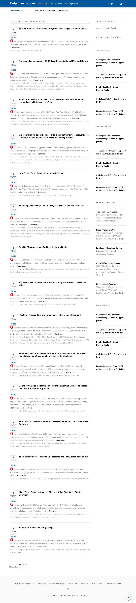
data (27, 443)
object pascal (60, 269)
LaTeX (18, 160)
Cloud (53, 337)
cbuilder (47, 337)
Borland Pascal (31, 121)
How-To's (44, 195)
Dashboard (42, 4)
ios (40, 340)
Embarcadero (14, 231)
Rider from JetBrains (59, 86)
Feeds (83, 4)
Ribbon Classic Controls (106, 230)
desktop (82, 337)
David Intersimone (20, 218)
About (47, 83)
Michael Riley (18, 41)
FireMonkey (24, 231)
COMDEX (63, 337)
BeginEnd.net (73, 583)
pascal (26, 86)
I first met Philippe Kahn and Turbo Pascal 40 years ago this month (50, 315)
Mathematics (33, 160)
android (23, 195)
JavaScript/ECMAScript (69, 121)
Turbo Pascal (35, 51)
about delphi (24, 269)
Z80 (51, 517)
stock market (14, 446)
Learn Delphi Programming (24, 583)
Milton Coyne (18, 434)
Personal (32, 86)
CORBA (58, 228)
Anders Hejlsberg (31, 228)
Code (28, 195)
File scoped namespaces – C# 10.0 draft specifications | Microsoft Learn (53, 61)
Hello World (24, 340)
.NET (23, 83)
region (49, 86)
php (61, 234)
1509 (27, 83)
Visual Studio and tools (33, 89)
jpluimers (17, 74)
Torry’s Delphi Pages (114, 583)
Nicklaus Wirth (71, 550)
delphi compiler (40, 443)
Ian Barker (17, 260)
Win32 (63, 343)
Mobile (58, 340)
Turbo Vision (85, 234)
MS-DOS (80, 121)
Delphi (24, 51)
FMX (28, 51)
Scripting (13, 124)
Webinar (27, 272)
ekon (82, 157)
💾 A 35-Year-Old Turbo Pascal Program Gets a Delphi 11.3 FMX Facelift (53, 28)
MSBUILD (20, 86)
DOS (79, 228)
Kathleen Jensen (66, 231)
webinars (34, 272)
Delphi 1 (61, 157)
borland (40, 228)
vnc (68, 195)
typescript (46, 124)
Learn (57, 443)
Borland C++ (24, 479)
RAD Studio (66, 234)
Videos (44, 446)
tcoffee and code (26, 446)
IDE (42, 231)
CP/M (63, 228)
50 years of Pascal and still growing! (36, 527)
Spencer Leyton (45, 343)
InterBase (53, 231)
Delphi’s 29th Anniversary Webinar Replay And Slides (43, 247)
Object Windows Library (33, 234)
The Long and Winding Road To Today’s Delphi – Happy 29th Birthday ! (51, 206)
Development (73, 83)
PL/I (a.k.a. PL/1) (52, 160)
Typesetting (24, 163)
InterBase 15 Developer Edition (109, 248)
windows (16, 237)
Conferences (48, 157)
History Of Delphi (49, 269)
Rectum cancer (41, 86)
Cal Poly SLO (40, 337)
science (70, 160)
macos (52, 340)
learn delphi (64, 443)
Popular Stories (56, 4)
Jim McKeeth (18, 186)
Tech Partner (52, 195)
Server (17, 343)
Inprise (46, 231)
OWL (47, 234)
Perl (45, 160)
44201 (42, 83)
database (69, 228)
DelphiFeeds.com (22, 3)
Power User (63, 160)
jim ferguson (50, 443)
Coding (22, 443)
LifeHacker (24, 160)
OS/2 (43, 234)
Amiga (22, 228)
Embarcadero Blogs (57, 583)
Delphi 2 (67, 157)
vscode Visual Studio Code (51, 89)
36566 (37, 83)
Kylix (43, 340)
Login (110, 3)
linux (74, 231)
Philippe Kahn (54, 234)
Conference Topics (36, 157)
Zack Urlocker (24, 237)
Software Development (75, 86)
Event (87, 157)
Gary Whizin (36, 231)
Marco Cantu (60, 550)
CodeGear (51, 228)
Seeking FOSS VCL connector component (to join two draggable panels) (110, 63)
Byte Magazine (25, 550)
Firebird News (97, 583)
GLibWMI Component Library (108, 263)
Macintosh (81, 231)
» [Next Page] (26, 566)
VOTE (13, 37)
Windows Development (58, 124)
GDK (35, 269)
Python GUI (85, 583)
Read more (16, 48)
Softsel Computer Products (29, 343)
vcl (11, 237)
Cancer (60, 83)
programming (70, 269)
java (79, 83)
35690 (32, 83)
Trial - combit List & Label (107, 212)
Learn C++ (42, 583)
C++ (56, 83)
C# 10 (52, 83)
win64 (68, 343)
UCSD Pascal (20, 89)
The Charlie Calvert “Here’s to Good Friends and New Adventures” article (53, 457)
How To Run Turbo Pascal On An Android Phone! (41, 173)
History (58, 121)
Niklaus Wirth (19, 234)
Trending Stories (71, 4)
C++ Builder (37, 479)
